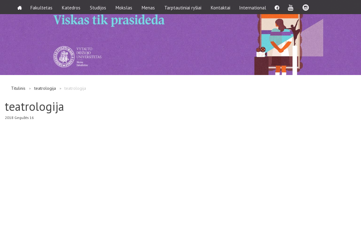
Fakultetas (42, 7)
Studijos (99, 7)
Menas (149, 7)
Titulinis (18, 88)
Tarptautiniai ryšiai (183, 7)
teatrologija (45, 88)
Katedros (72, 7)
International (254, 7)
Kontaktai (221, 7)
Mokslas (125, 7)
